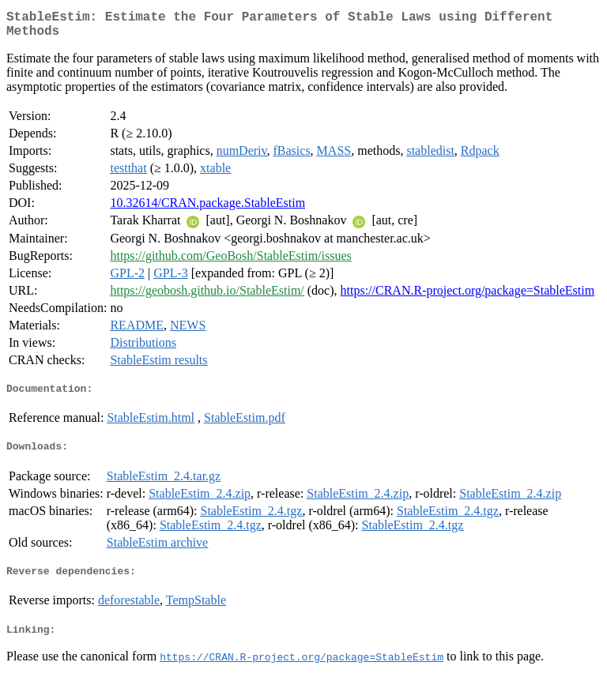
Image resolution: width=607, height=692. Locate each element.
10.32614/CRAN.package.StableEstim (207, 209)
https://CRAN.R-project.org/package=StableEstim (468, 296)
